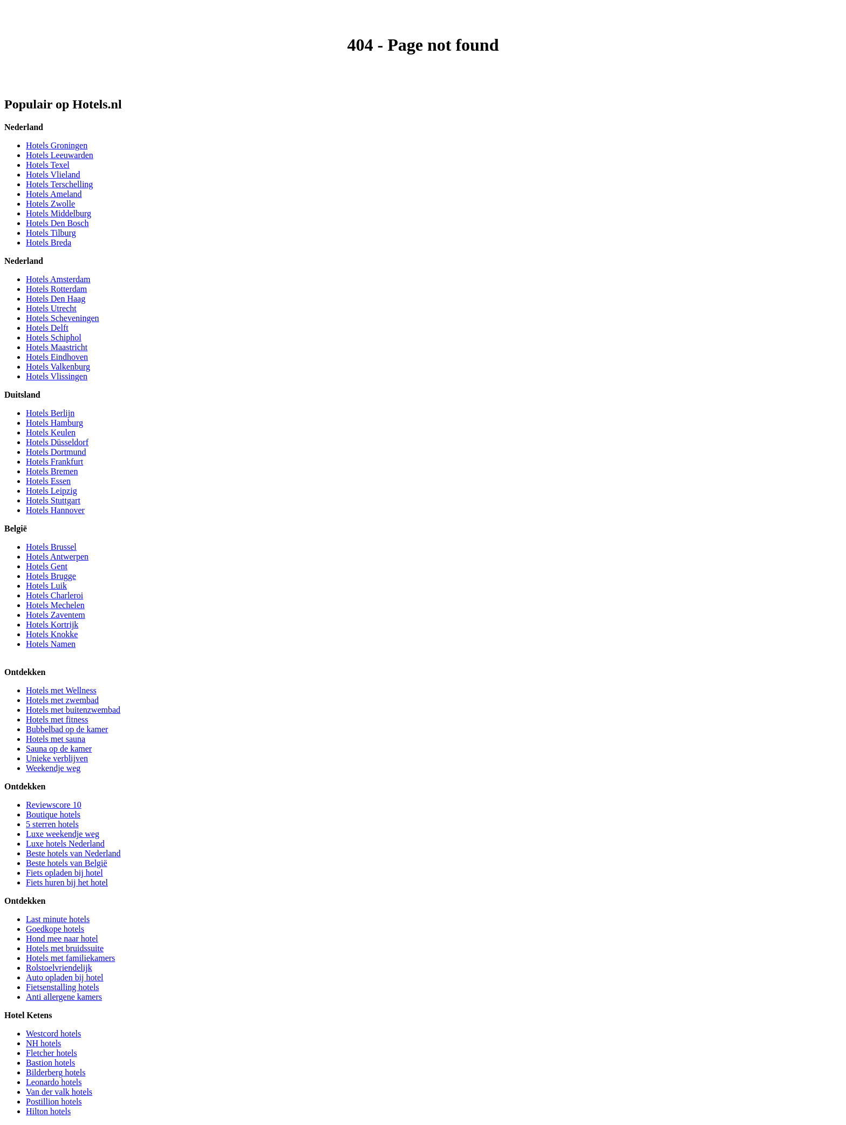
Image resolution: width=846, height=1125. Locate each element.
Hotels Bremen (52, 471)
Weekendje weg (53, 768)
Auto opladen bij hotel (65, 977)
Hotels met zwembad (62, 700)
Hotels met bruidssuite (65, 948)
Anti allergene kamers (64, 996)
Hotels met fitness (57, 719)
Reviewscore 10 (53, 804)
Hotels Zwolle (50, 203)
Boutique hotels (53, 814)
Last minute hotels (58, 919)
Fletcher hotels (51, 1053)
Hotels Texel (48, 164)
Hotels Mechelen (55, 605)
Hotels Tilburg (51, 232)
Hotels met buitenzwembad (73, 709)
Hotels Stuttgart (53, 500)
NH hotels (43, 1043)
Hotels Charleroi (54, 595)
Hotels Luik (46, 585)
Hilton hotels (48, 1111)
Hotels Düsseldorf (57, 442)
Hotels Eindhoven (57, 357)
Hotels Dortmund (56, 451)
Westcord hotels (53, 1033)
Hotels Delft (47, 327)
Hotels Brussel (51, 546)
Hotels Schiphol (53, 337)
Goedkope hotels (55, 928)
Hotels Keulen (51, 432)
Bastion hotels (50, 1062)
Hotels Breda (48, 242)
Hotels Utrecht (51, 308)
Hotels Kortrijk (52, 624)
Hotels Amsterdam (58, 279)
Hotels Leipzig (51, 490)
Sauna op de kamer (59, 748)
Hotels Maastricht (56, 347)
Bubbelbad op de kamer (67, 729)
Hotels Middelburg (58, 213)
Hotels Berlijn (50, 413)
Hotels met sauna (55, 739)
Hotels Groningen (56, 145)
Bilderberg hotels (55, 1072)
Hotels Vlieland (53, 174)
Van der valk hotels (59, 1091)
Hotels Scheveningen (62, 318)
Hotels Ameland (54, 194)
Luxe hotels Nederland (65, 843)
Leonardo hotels (54, 1082)
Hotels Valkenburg (58, 366)
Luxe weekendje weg (62, 833)
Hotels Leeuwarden (59, 155)
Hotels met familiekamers (70, 958)
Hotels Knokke (52, 634)
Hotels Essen (48, 481)
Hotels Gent (46, 566)
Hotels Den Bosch (57, 223)
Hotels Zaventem (55, 614)
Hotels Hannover (55, 510)
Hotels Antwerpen (57, 556)
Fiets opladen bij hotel (64, 872)
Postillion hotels (54, 1101)
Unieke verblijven (57, 758)
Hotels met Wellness (61, 690)
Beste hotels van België (66, 863)
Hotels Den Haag (55, 298)
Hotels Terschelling (59, 184)
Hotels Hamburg (54, 422)
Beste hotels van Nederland (73, 853)
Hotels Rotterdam (56, 289)
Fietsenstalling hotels (62, 987)
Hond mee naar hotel (62, 938)
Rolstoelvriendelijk (59, 967)
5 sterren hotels (52, 824)
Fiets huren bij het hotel (67, 882)
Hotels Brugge (51, 576)
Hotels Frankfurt (54, 461)
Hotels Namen (51, 644)
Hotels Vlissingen (56, 376)
